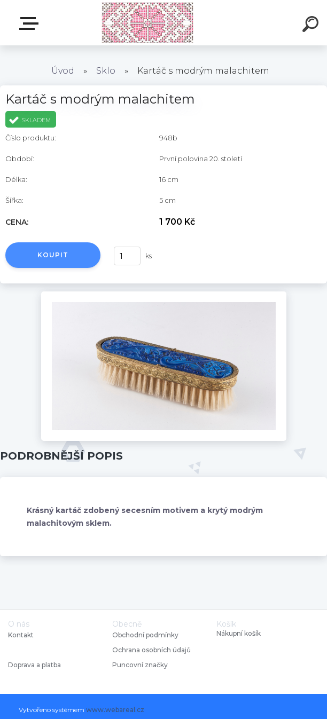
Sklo (105, 71)
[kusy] (127, 256)
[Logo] (147, 22)
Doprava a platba (34, 665)
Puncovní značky (140, 665)
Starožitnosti (31, 23)
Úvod (62, 71)
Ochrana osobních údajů (151, 650)
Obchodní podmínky (145, 635)
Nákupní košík (238, 633)
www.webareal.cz (115, 710)
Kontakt (21, 635)
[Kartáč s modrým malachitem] (163, 295)
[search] (312, 25)
